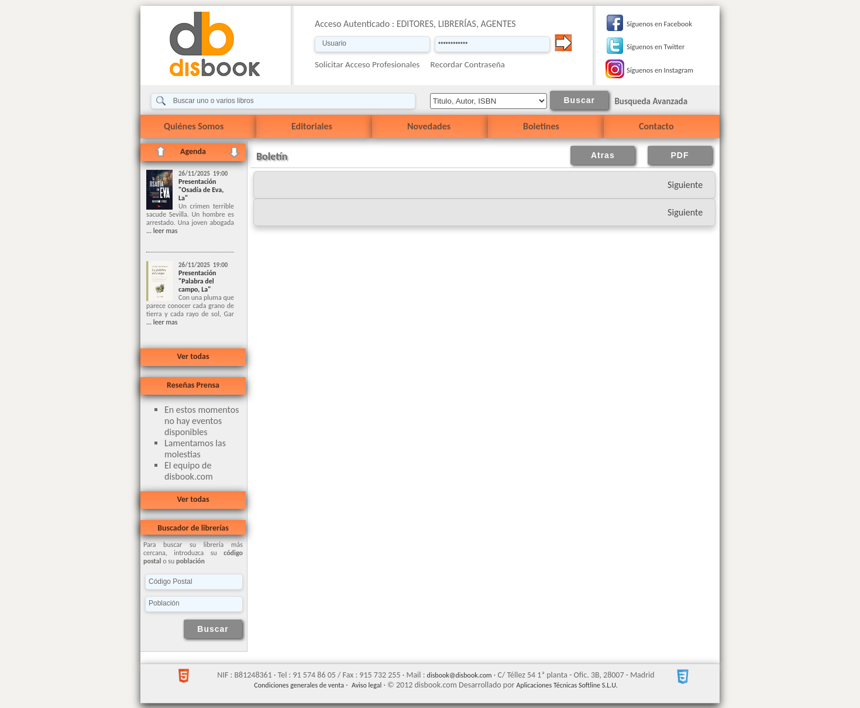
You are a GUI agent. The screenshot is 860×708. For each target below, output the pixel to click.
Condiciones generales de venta (299, 685)
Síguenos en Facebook (659, 23)
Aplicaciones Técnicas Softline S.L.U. (567, 685)
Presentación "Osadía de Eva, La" (200, 189)
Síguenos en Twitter (655, 46)
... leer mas (161, 231)
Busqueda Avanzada (650, 101)
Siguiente (685, 184)
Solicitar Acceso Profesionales (367, 64)
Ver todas (193, 356)
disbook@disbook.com (459, 675)
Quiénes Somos (193, 126)
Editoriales (311, 126)
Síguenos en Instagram (660, 70)
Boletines (541, 126)
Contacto (656, 126)
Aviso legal (366, 685)
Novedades (428, 126)
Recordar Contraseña (468, 64)
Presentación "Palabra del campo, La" (197, 281)
